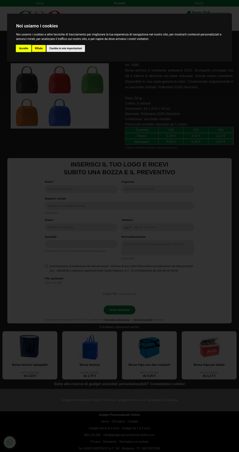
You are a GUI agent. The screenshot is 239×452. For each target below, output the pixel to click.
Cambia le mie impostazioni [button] (65, 48)
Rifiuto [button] (39, 48)
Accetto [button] (23, 48)
